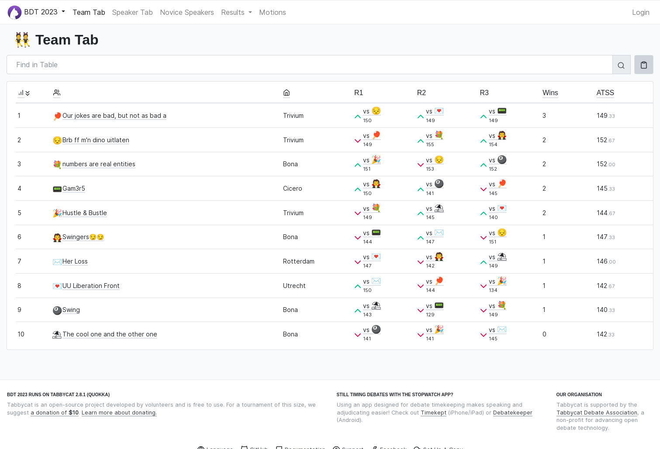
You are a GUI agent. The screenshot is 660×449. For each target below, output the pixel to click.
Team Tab (89, 12)
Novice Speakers (187, 12)
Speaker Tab (132, 12)
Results (234, 12)
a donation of (55, 412)
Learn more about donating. (119, 412)
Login (641, 12)
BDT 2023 (33, 12)
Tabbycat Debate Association (596, 412)
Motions (272, 12)
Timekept (433, 412)
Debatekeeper (512, 412)
